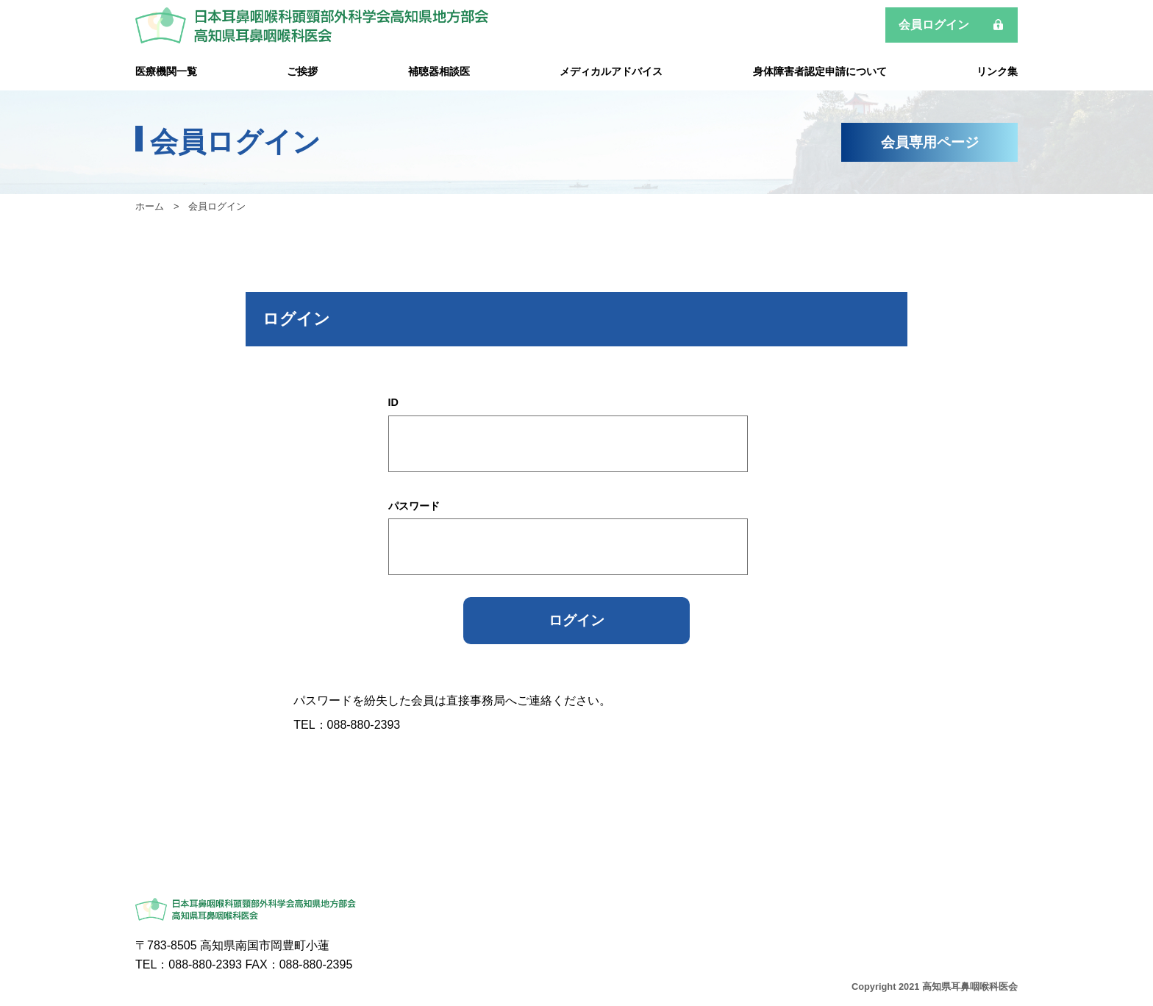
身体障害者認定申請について (820, 71)
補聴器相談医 (439, 71)
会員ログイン (934, 24)
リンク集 (997, 71)
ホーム (149, 206)
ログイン (576, 620)
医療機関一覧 (166, 71)
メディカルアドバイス (611, 71)
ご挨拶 (302, 71)
